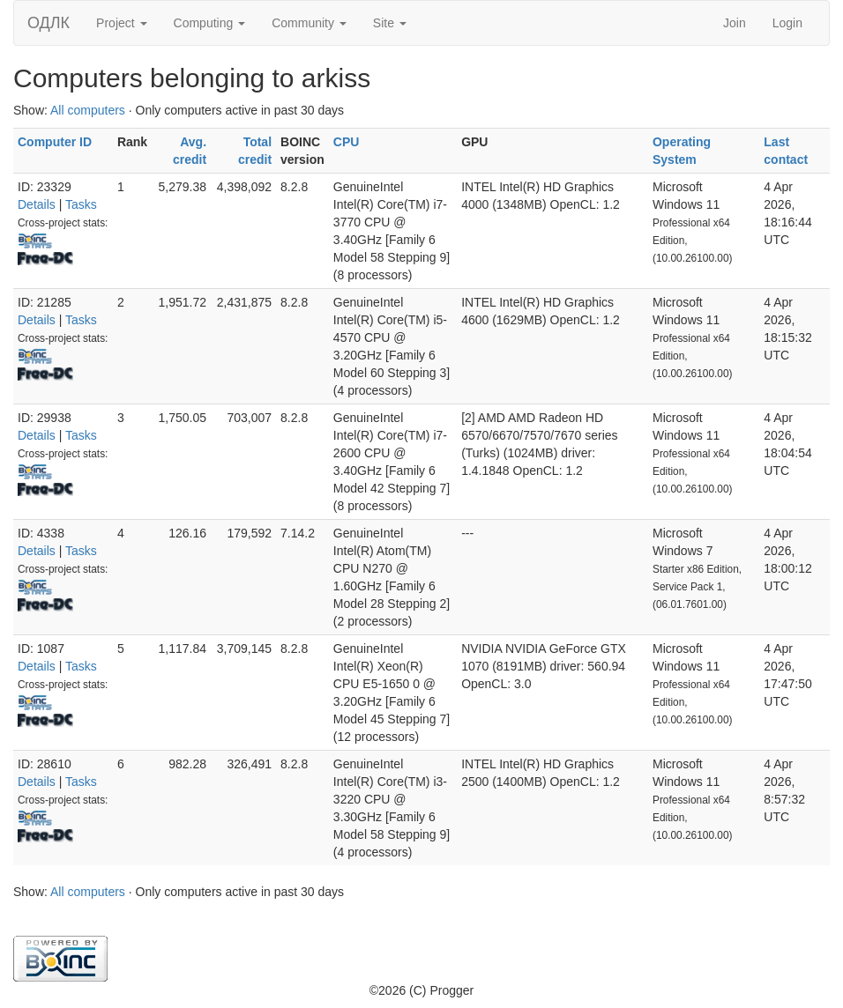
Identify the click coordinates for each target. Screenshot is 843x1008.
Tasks (81, 204)
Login (787, 23)
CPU (346, 142)
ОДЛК (48, 23)
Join (734, 23)
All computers (87, 110)
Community (309, 23)
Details (37, 204)
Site (390, 23)
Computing (210, 23)
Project (121, 23)
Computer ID (55, 142)
